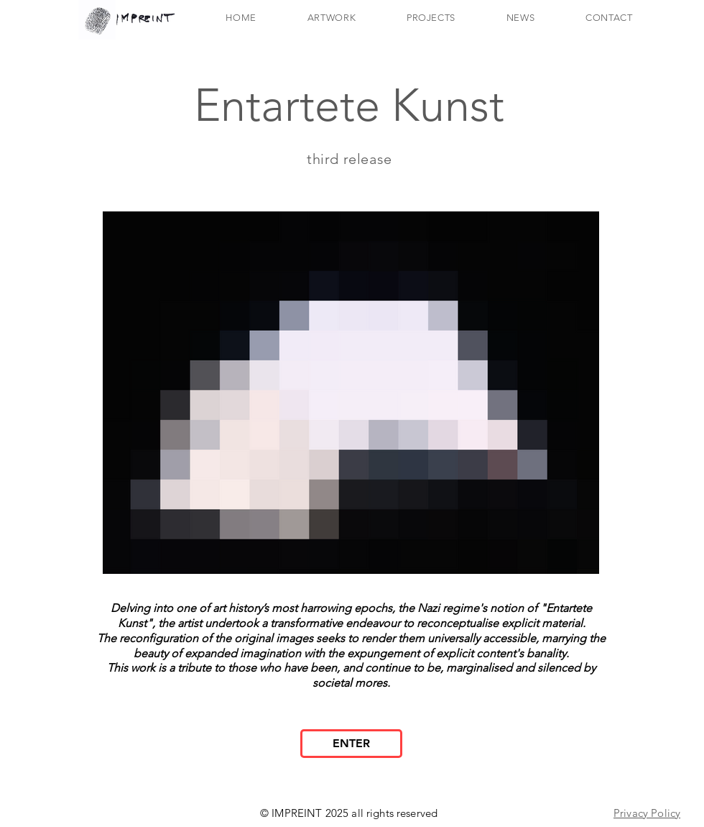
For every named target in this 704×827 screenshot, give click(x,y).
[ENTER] (351, 743)
